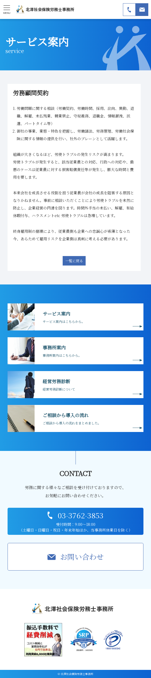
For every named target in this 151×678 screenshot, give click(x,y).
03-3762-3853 (80, 515)
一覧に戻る (74, 260)
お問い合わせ (82, 556)
